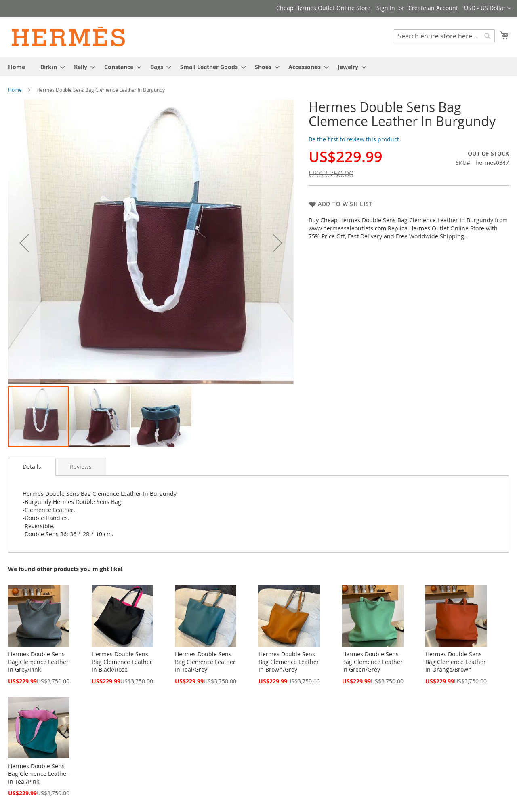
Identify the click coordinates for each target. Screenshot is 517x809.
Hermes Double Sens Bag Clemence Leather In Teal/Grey (205, 661)
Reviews (81, 466)
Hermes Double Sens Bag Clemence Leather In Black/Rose (122, 661)
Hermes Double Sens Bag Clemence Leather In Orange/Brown (455, 661)
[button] (487, 8)
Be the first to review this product (354, 139)
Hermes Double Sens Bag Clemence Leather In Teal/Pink (38, 773)
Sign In (385, 8)
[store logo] (68, 36)
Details (32, 466)
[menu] (258, 66)
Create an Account (433, 8)
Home (15, 89)
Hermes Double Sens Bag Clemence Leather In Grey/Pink (38, 661)
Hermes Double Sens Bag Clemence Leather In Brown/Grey (288, 661)
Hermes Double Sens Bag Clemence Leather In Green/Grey (372, 661)
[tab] (32, 467)
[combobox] (444, 35)
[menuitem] (16, 66)
